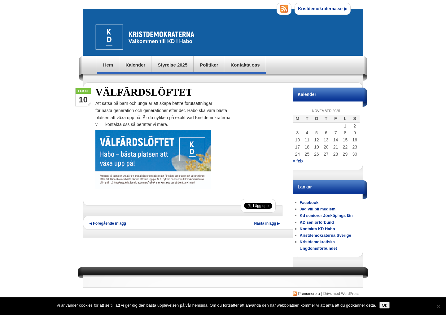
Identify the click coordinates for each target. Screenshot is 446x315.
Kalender (135, 64)
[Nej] (438, 306)
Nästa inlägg (267, 223)
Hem (108, 64)
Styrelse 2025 (172, 64)
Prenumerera (309, 293)
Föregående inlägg (107, 223)
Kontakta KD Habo (317, 229)
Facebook (309, 202)
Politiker (209, 64)
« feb (298, 160)
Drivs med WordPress (341, 293)
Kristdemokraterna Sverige (325, 235)
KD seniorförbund (317, 222)
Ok (384, 305)
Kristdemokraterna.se (322, 8)
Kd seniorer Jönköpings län (326, 215)
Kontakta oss (245, 64)
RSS (284, 9)
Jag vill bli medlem (318, 209)
